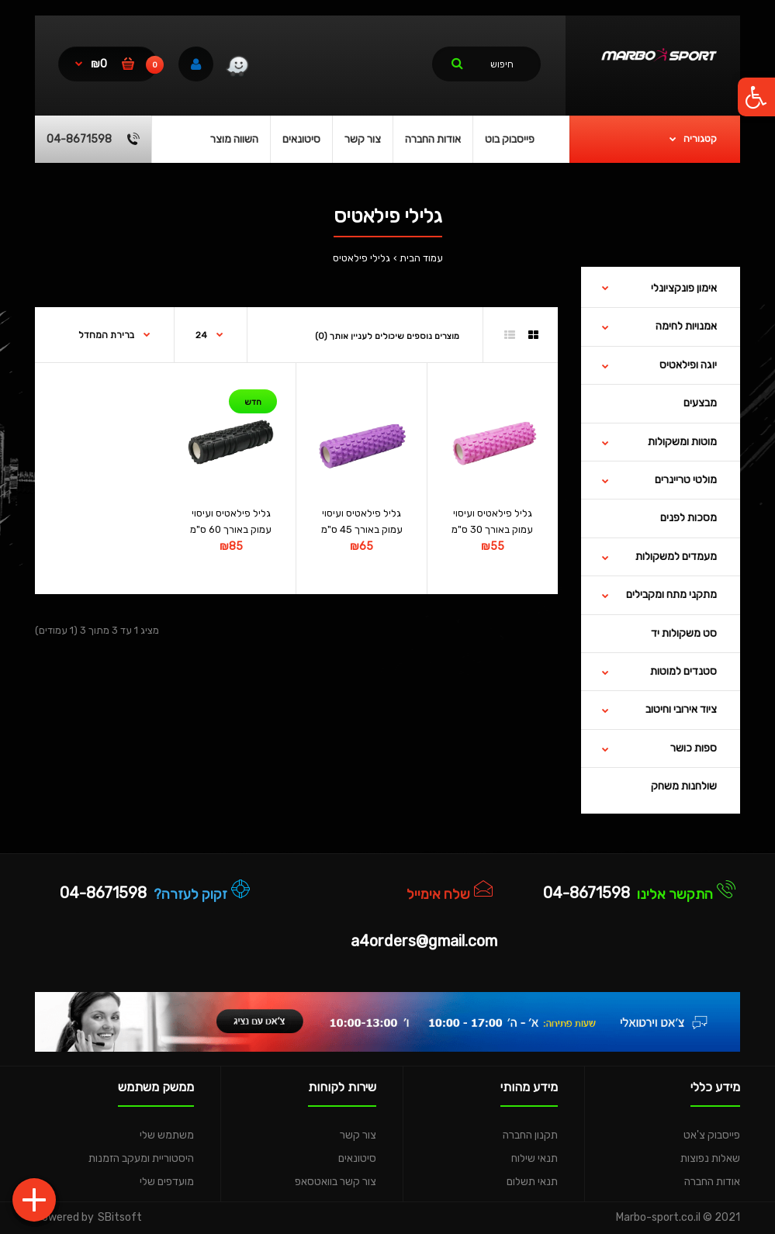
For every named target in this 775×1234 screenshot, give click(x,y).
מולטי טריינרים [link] (686, 479)
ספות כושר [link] (693, 748)
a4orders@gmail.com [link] (424, 941)
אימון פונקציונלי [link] (684, 288)
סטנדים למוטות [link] (683, 671)
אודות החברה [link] (712, 1181)
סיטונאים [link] (357, 1158)
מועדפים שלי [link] (167, 1181)
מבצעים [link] (700, 403)
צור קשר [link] (358, 1135)
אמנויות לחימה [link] (686, 326)
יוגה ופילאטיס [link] (688, 365)
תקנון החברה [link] (530, 1135)
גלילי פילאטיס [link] (361, 258)
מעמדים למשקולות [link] (676, 556)
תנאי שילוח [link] (534, 1158)
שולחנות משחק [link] (684, 786)
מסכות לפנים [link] (688, 517)
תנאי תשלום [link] (532, 1181)
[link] (756, 97)
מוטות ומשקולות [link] (682, 441)
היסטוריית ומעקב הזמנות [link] (141, 1158)
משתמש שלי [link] (167, 1135)
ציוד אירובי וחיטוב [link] (681, 709)
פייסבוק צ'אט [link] (711, 1135)
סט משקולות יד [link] (684, 633)
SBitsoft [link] (120, 1217)
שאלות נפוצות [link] (710, 1158)
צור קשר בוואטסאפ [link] (335, 1181)
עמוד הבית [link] (421, 258)
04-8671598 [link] (586, 892)
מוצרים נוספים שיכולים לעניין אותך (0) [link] (387, 336)
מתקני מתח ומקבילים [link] (671, 594)
